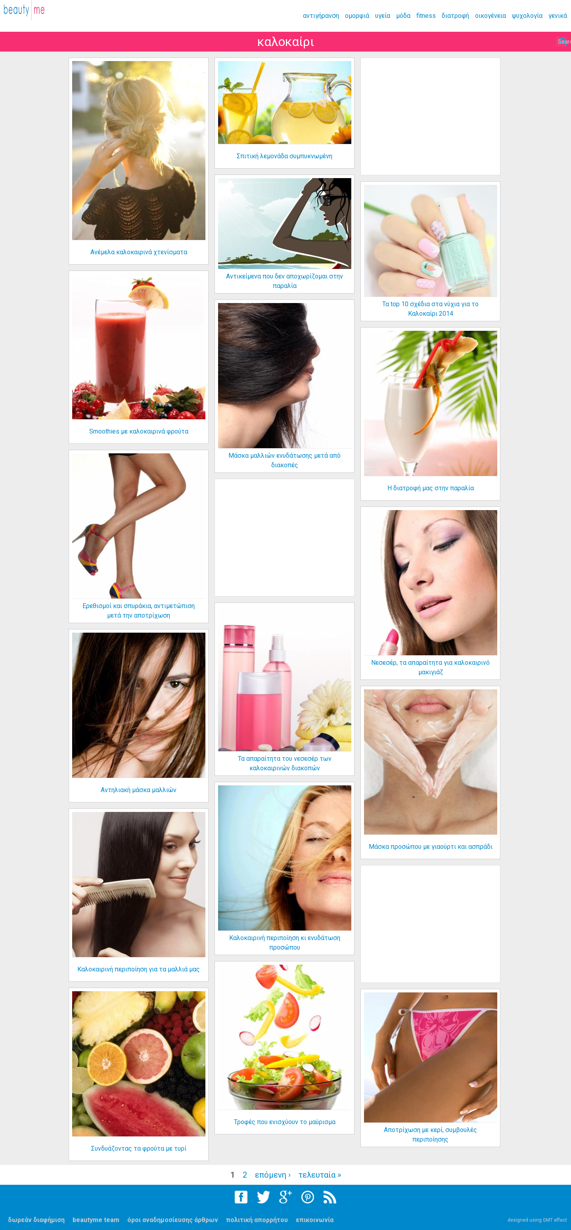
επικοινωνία (314, 1220)
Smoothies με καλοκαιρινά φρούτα (138, 431)
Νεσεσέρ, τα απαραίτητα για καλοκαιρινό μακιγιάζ (430, 667)
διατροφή (455, 15)
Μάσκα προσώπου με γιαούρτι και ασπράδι (430, 846)
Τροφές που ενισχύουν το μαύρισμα (284, 1122)
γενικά (557, 15)
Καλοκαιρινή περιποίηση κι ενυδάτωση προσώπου (284, 942)
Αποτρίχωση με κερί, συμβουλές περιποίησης (430, 1134)
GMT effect (555, 1220)
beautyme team (96, 1220)
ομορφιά (357, 15)
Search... (538, 41)
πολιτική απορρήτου (257, 1220)
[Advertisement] (430, 116)
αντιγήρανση (321, 15)
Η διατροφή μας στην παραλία (430, 488)
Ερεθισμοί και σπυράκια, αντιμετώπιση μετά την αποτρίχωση (138, 610)
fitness (426, 15)
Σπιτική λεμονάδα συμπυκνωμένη (284, 156)
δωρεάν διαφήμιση (36, 1220)
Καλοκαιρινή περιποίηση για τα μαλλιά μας (138, 969)
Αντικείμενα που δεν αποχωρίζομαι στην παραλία (284, 281)
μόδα (403, 15)
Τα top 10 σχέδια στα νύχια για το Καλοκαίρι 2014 (430, 308)
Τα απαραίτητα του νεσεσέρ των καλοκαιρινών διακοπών (284, 763)
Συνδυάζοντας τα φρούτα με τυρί (138, 1148)
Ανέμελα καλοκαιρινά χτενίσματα (138, 252)
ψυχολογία (527, 15)
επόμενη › (273, 1175)
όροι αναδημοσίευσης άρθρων (172, 1220)
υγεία (382, 15)
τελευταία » (320, 1175)
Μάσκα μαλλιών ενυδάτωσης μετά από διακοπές (284, 460)
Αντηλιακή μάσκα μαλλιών (138, 790)
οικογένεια (490, 15)
